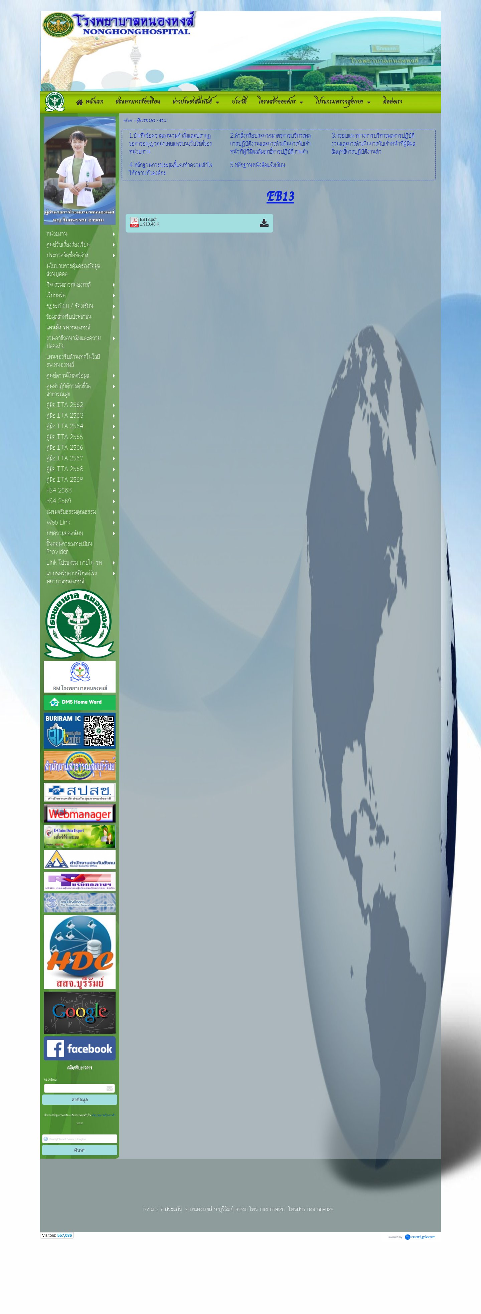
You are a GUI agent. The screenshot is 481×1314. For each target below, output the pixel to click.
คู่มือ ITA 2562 (146, 188)
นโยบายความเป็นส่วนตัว (103, 1183)
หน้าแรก (128, 188)
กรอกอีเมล (50, 1148)
